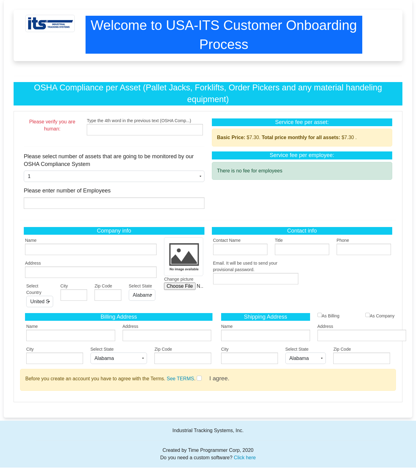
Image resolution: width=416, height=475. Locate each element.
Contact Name (227, 240)
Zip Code (103, 285)
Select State (140, 285)
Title (279, 240)
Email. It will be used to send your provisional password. (245, 266)
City (64, 285)
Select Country (33, 289)
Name (30, 240)
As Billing (328, 315)
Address (33, 263)
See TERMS (180, 378)
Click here (245, 457)
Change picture (178, 279)
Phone (343, 240)
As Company (379, 315)
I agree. (219, 378)
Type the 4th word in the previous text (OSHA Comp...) (139, 120)
